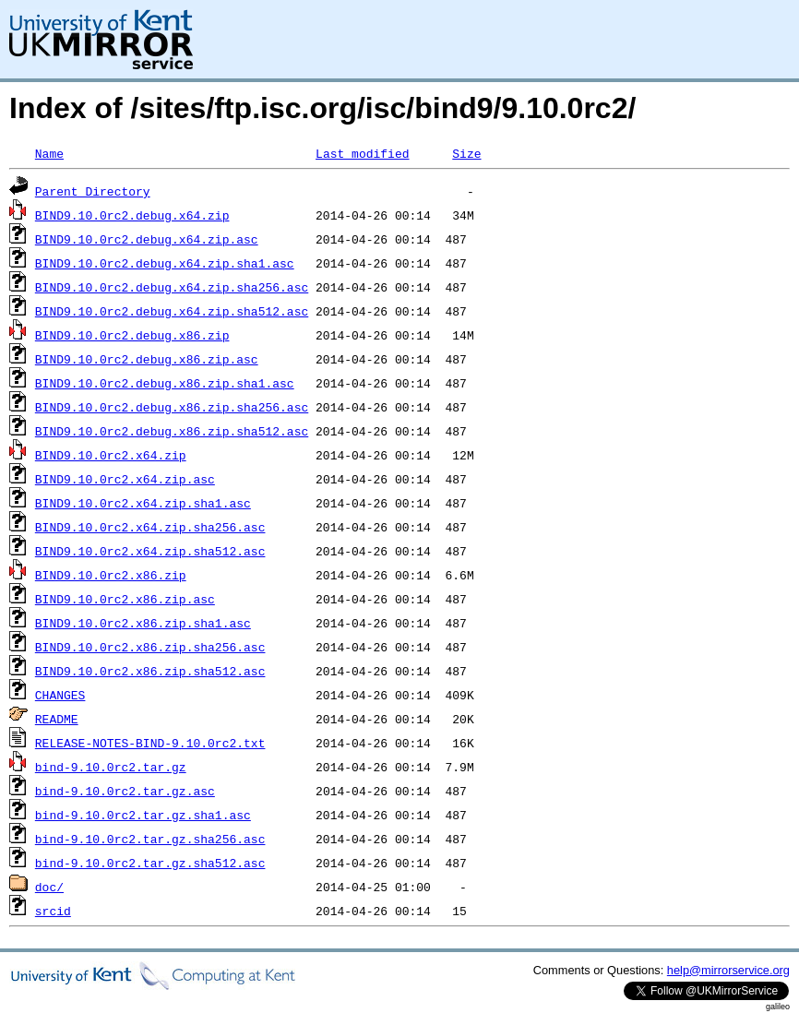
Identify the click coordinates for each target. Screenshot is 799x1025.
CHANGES (60, 694)
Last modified (362, 153)
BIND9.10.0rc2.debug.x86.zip (132, 335)
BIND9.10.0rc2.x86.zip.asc (125, 598)
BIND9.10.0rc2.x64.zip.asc (125, 479)
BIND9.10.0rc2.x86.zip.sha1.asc (143, 622)
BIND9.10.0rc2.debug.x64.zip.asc (146, 239)
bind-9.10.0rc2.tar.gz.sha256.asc (150, 838)
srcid (53, 910)
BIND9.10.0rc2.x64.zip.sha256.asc (150, 526)
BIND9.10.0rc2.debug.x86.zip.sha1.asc (164, 383)
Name (49, 153)
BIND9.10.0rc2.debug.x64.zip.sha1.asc (164, 263)
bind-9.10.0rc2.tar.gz (110, 766)
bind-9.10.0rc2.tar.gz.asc (125, 790)
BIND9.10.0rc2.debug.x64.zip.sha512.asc (171, 311)
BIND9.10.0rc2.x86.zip (110, 574)
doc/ (49, 886)
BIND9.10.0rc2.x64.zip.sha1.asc (143, 503)
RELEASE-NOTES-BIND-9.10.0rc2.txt (150, 742)
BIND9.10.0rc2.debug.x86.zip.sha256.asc (171, 407)
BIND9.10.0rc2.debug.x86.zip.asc (146, 359)
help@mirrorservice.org (728, 970)
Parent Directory (92, 191)
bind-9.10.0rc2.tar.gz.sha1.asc (143, 814)
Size (466, 153)
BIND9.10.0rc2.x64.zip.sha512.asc (150, 550)
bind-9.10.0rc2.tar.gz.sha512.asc (150, 862)
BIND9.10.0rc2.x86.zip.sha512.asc (150, 670)
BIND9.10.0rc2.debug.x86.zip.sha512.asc (171, 431)
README (56, 718)
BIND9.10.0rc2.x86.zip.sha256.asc (150, 646)
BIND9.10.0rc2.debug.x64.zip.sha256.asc (171, 287)
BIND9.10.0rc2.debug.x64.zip (132, 215)
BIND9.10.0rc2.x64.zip (110, 455)
